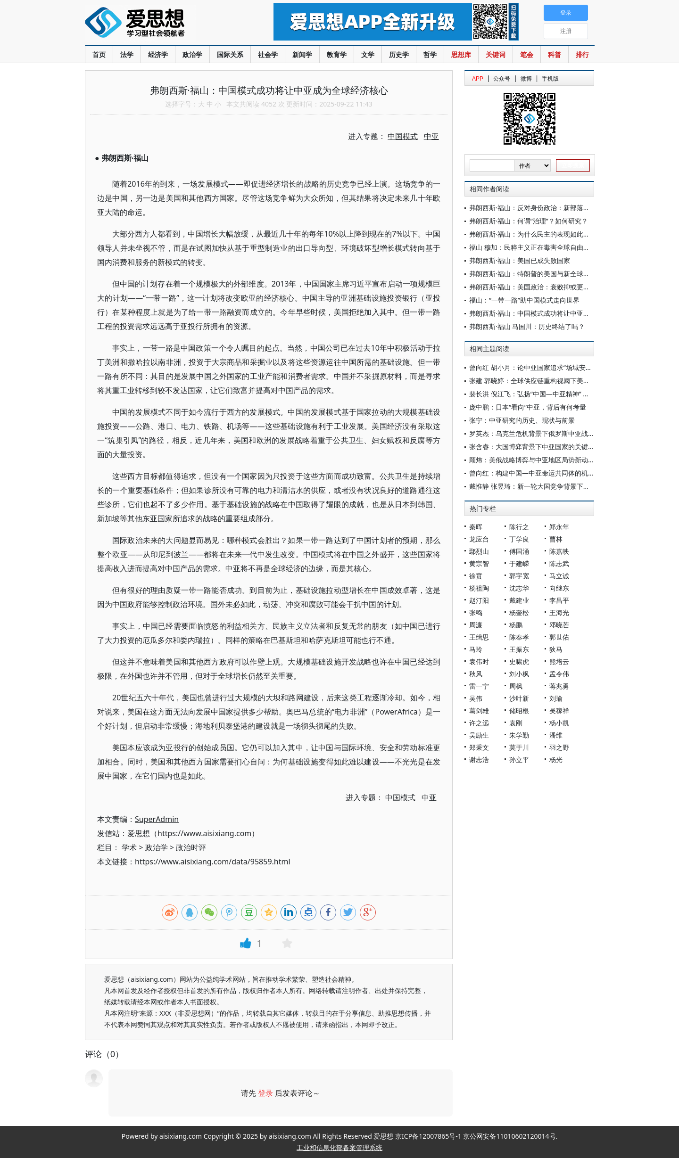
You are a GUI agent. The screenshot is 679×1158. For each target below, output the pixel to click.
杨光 (556, 759)
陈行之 (519, 526)
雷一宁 (479, 686)
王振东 (519, 649)
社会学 (268, 54)
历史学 (399, 54)
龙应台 (479, 538)
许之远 (479, 722)
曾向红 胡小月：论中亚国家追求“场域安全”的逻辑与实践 (551, 367)
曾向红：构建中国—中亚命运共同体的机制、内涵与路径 (551, 472)
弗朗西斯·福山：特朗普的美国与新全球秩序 (532, 273)
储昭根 (519, 710)
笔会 (526, 54)
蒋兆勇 (559, 686)
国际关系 (230, 54)
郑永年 (559, 526)
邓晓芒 (559, 624)
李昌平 (559, 600)
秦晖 (475, 526)
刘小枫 (519, 673)
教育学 (337, 54)
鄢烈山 (479, 551)
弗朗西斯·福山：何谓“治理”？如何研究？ (528, 220)
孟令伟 (559, 673)
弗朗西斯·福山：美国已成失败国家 (519, 260)
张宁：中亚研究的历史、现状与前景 (522, 420)
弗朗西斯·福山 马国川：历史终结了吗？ (527, 326)
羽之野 (559, 747)
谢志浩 (479, 759)
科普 (554, 54)
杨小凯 (559, 722)
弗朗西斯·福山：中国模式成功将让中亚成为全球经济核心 (552, 313)
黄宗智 (479, 563)
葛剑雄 (479, 710)
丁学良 (519, 538)
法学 (126, 54)
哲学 (430, 54)
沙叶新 (519, 698)
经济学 (158, 54)
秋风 (475, 673)
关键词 (495, 54)
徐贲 (475, 575)
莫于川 (519, 747)
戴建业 (519, 600)
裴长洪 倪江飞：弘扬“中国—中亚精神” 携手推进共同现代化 (555, 393)
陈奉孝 (519, 636)
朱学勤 (519, 735)
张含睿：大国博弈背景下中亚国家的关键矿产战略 (541, 446)
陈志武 (559, 563)
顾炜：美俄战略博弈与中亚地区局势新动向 (532, 459)
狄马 (556, 649)
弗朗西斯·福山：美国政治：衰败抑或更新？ (532, 286)
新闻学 (302, 54)
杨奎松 (519, 612)
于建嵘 (519, 563)
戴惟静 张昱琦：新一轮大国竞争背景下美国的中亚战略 (549, 486)
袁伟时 (479, 661)
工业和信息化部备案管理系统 (339, 1147)
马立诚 (559, 575)
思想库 (461, 54)
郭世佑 (559, 636)
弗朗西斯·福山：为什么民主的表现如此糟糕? (534, 234)
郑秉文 (479, 747)
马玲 (475, 649)
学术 (129, 847)
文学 (367, 54)
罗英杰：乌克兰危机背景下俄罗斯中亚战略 (532, 433)
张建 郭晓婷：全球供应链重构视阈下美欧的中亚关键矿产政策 (559, 380)
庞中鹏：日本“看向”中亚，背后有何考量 (527, 406)
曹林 (556, 538)
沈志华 (519, 587)
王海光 (559, 612)
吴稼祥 (559, 710)
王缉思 (479, 636)
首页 (99, 54)
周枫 (515, 686)
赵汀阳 (479, 600)
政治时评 (191, 847)
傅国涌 (519, 551)
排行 (582, 54)
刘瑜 (556, 698)
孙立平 (519, 759)
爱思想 (160, 23)
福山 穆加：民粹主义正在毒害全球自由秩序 (532, 247)
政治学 (192, 54)
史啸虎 (519, 661)
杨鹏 (515, 624)
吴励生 (479, 735)
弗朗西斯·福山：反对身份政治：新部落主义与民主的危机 (552, 207)
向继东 (559, 587)
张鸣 (475, 612)
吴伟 (475, 698)
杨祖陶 (479, 587)
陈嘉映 (559, 551)
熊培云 (559, 661)
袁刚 (515, 722)
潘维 (556, 735)
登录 (265, 1093)
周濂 (475, 624)
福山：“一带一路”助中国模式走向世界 (524, 300)
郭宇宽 (519, 575)
